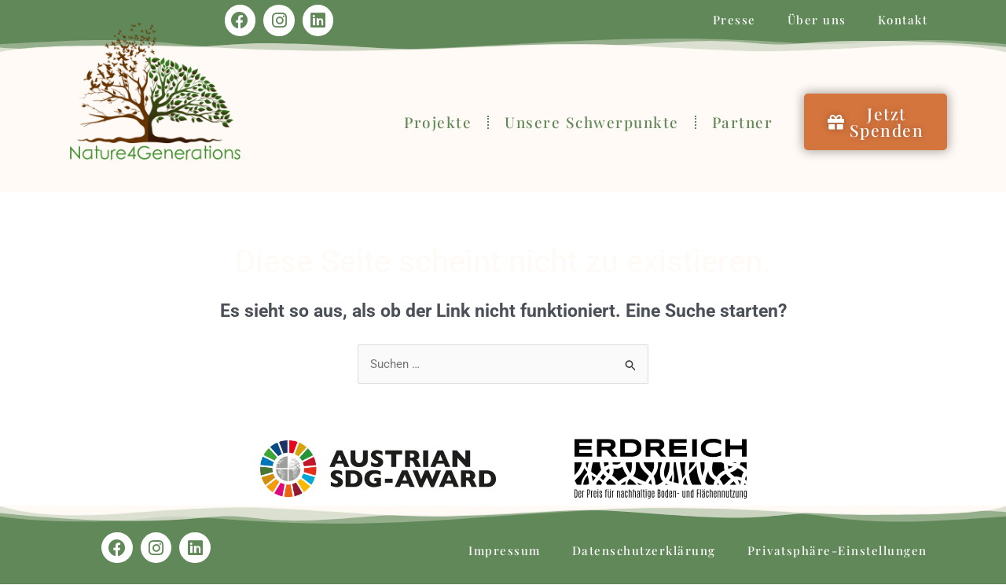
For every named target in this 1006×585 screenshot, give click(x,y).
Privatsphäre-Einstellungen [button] (837, 551)
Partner (742, 122)
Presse (734, 20)
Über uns (817, 20)
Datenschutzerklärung (644, 551)
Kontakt (903, 20)
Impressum (504, 551)
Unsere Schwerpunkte (592, 122)
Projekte (438, 122)
